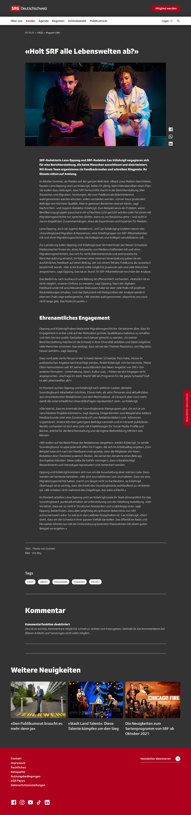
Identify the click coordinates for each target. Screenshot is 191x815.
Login (167, 21)
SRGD (40, 32)
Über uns (16, 20)
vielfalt (95, 582)
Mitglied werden (166, 8)
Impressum (18, 763)
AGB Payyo (18, 780)
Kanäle (30, 20)
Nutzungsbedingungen (25, 776)
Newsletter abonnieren (160, 758)
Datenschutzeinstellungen (28, 785)
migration (79, 582)
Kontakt (16, 758)
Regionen (58, 20)
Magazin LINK (53, 32)
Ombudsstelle (77, 20)
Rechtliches (18, 767)
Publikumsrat (98, 20)
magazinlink (61, 582)
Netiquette (18, 771)
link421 (44, 582)
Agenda (43, 20)
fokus (30, 582)
